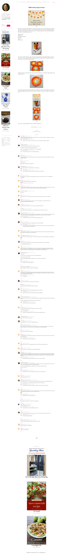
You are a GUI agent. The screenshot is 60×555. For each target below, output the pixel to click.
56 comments (7, 108)
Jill (20, 221)
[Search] (54, 2)
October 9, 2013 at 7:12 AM (26, 199)
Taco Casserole (36, 511)
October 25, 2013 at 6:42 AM (31, 414)
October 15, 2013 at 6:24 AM (27, 334)
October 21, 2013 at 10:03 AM (31, 394)
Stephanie (21, 241)
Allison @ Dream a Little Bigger (25, 266)
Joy (20, 280)
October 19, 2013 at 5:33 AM (27, 375)
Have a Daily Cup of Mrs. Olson (24, 235)
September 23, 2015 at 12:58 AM (27, 424)
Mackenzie (22, 375)
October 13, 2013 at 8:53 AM (27, 284)
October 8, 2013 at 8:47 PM (25, 195)
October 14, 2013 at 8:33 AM (31, 291)
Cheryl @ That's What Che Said (24, 296)
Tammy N (21, 204)
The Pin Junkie (25, 139)
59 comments (38, 547)
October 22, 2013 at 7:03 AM (26, 399)
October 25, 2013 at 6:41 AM (31, 406)
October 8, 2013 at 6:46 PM (31, 139)
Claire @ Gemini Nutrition (24, 252)
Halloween (39, 131)
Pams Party (22, 352)
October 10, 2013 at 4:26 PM (33, 235)
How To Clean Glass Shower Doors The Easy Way (37, 477)
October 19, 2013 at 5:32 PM (27, 389)
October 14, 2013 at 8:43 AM (31, 261)
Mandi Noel (22, 284)
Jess (21, 160)
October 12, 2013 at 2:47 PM (31, 252)
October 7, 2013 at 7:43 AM (31, 150)
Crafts (35, 131)
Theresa (21, 424)
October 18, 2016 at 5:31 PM (27, 428)
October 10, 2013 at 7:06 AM (27, 208)
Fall (36, 131)
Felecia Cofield (22, 155)
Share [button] (36, 130)
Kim (21, 175)
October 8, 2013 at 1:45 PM (27, 180)
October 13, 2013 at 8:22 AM (25, 280)
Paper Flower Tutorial (6, 106)
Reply (21, 173)
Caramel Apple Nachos (37, 545)
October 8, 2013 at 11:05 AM (29, 166)
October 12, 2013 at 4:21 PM (33, 266)
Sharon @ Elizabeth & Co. (24, 316)
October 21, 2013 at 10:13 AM (31, 370)
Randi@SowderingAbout (24, 144)
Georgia (21, 199)
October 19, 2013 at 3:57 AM (31, 362)
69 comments (7, 69)
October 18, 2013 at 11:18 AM (27, 352)
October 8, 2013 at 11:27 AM (25, 175)
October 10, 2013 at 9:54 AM (24, 221)
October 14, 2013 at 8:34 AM (31, 311)
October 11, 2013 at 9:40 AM (27, 241)
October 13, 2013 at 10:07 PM (31, 301)
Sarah (21, 195)
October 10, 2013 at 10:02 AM (31, 224)
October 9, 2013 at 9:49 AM (27, 204)
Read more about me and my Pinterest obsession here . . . (6, 19)
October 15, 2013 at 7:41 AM (31, 337)
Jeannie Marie (22, 320)
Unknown (21, 180)
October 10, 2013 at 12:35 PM (27, 230)
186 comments (38, 478)
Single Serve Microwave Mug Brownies (5, 127)
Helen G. (21, 399)
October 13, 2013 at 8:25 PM (31, 316)
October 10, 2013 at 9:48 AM (31, 216)
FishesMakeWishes (23, 166)
